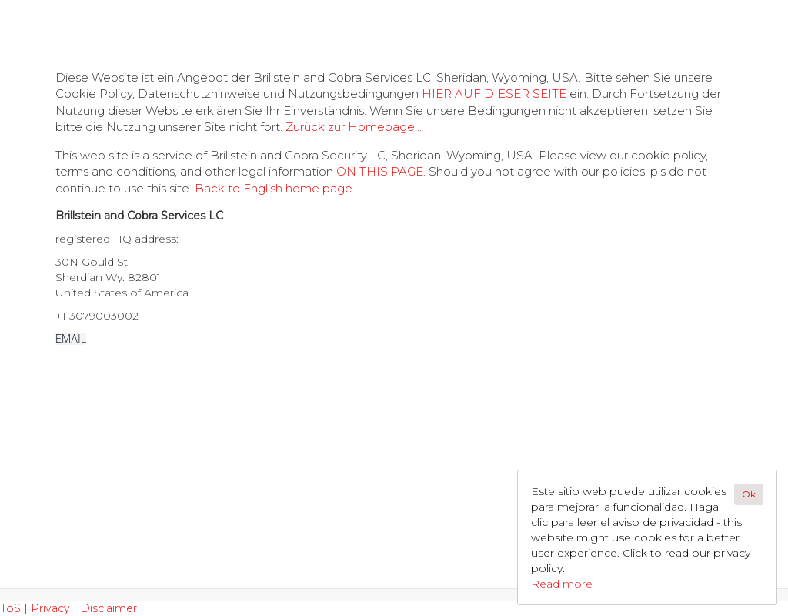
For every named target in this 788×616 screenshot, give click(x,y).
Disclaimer (108, 608)
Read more (562, 584)
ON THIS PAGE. (381, 171)
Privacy (50, 608)
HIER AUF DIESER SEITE (494, 93)
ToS (10, 608)
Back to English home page (273, 188)
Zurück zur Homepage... (353, 126)
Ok (749, 494)
